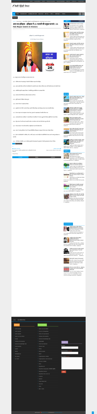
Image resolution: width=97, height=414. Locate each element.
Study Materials (42, 381)
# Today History (19, 143)
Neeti (40, 353)
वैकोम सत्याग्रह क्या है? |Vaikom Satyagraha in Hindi (76, 154)
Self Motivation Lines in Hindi (76, 23)
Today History (19, 21)
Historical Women (43, 343)
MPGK (16, 351)
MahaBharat (18, 353)
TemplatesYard (45, 412)
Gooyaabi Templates (58, 412)
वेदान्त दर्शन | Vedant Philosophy (76, 258)
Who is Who (41, 388)
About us (68, 1)
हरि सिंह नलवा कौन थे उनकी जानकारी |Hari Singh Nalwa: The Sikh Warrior (77, 250)
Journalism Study (32, 13)
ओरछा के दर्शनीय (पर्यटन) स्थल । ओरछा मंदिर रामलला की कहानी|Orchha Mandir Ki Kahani (77, 98)
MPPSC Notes (42, 351)
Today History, (22, 29)
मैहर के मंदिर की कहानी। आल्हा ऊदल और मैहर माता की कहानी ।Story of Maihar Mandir (77, 130)
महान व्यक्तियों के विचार (21, 319)
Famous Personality (51, 1)
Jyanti (16, 348)
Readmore (82, 29)
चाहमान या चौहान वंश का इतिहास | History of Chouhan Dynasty (76, 164)
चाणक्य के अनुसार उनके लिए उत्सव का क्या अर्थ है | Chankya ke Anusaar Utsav (77, 45)
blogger (20, 157)
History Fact (42, 346)
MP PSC (46, 13)
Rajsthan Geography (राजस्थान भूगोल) (47, 368)
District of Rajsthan (43, 331)
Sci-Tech (17, 358)
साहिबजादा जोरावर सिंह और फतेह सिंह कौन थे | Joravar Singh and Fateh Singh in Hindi (77, 195)
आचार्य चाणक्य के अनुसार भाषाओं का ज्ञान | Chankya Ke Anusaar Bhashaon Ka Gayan (77, 56)
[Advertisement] (62, 7)
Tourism (41, 383)
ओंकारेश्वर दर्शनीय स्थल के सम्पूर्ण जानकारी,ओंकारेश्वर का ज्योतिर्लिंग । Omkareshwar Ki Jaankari (76, 109)
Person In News (42, 361)
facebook (53, 157)
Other (63, 13)
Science (41, 376)
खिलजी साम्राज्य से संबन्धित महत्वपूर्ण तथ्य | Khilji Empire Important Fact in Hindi (76, 185)
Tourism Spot (23, 13)
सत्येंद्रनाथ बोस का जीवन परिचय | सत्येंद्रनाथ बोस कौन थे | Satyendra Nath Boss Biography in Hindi (76, 228)
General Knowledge (61, 1)
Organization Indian (44, 356)
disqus (36, 157)
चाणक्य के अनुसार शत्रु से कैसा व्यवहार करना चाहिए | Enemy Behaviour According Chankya (77, 33)
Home (31, 1)
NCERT (43, 1)
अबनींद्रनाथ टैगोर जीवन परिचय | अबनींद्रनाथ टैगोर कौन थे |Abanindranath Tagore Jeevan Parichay (77, 239)
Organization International (45, 358)
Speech (40, 378)
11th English (18, 331)
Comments (81, 21)
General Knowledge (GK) (21, 343)
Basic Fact (41, 13)
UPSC (40, 386)
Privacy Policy (81, 1)
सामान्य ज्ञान (57, 13)
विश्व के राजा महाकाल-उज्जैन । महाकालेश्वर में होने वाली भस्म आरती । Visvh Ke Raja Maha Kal (77, 119)
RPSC (52, 13)
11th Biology (18, 328)
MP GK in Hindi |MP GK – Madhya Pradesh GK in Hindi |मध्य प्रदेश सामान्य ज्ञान (77, 268)
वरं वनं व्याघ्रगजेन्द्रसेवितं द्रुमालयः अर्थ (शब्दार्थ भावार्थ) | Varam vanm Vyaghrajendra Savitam (76, 67)
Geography (41, 341)
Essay (16, 338)
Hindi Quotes (18, 346)
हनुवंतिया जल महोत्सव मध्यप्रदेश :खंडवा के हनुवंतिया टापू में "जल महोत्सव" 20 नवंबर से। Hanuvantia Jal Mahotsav (77, 141)
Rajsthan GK (42, 366)
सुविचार (67, 21)
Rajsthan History (43, 371)
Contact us (74, 1)
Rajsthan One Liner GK (44, 373)
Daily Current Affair (20, 336)
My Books (17, 356)
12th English (18, 333)
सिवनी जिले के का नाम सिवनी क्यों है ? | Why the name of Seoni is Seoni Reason (77, 174)
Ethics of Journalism (44, 333)
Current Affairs (37, 1)
